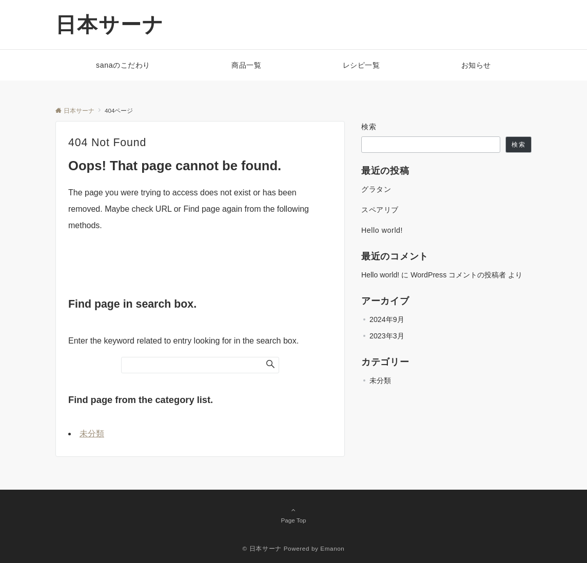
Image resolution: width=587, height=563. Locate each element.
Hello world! (382, 230)
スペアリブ (380, 210)
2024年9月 (386, 319)
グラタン (376, 189)
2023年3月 (386, 336)
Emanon (332, 548)
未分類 (92, 433)
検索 (369, 127)
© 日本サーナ (262, 548)
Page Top (293, 515)
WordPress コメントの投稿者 (458, 275)
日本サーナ (109, 24)
